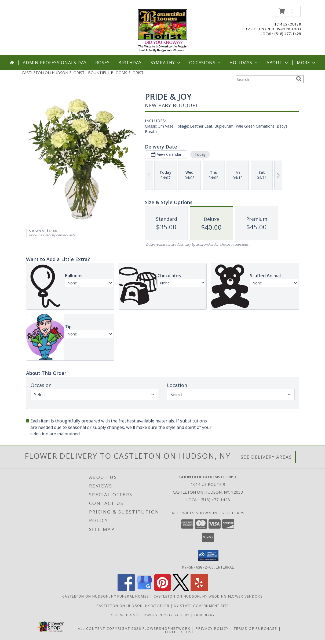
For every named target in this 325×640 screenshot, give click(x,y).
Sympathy (166, 63)
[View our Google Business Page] (144, 589)
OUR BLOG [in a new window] (204, 614)
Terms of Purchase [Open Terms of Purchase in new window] (255, 628)
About (277, 63)
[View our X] (180, 589)
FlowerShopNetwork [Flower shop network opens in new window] (167, 628)
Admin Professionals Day (54, 63)
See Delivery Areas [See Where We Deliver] (266, 457)
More (306, 63)
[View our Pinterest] (162, 589)
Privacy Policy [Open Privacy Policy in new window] (212, 628)
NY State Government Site (201, 605)
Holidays (243, 63)
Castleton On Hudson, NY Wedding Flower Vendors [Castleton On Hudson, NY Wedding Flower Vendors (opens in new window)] (208, 596)
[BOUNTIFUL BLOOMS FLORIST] (162, 30)
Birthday (129, 63)
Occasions (205, 63)
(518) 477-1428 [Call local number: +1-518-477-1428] (287, 33)
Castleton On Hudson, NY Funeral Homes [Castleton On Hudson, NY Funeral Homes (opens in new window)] (105, 596)
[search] (299, 79)
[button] (286, 11)
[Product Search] (265, 79)
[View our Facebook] (126, 589)
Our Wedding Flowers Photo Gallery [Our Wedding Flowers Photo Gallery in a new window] (151, 614)
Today (199, 154)
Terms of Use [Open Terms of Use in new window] (179, 631)
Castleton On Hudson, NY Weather (132, 605)
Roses (102, 63)
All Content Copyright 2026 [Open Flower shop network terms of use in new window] (109, 628)
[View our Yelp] (199, 589)
